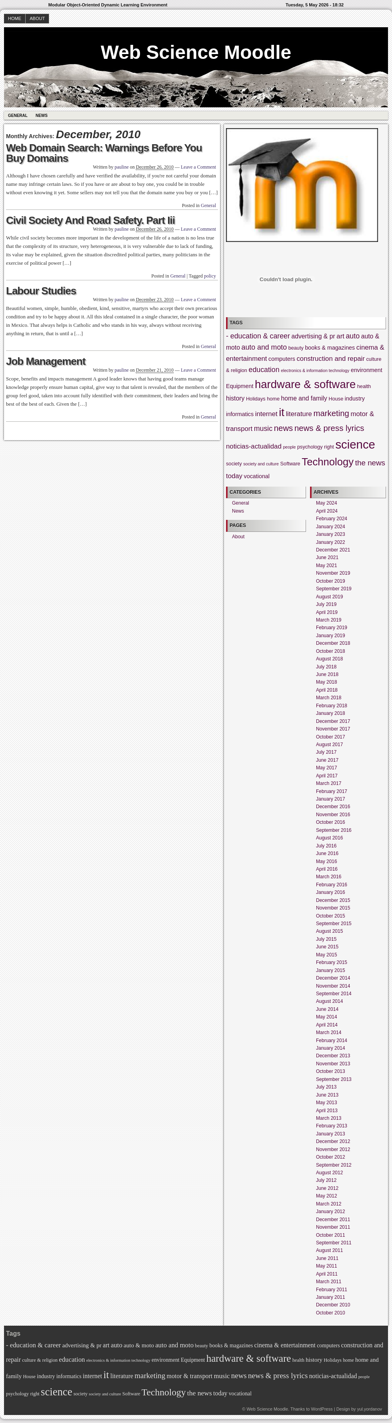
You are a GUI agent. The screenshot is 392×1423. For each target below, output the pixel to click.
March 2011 (328, 1281)
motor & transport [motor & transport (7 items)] (190, 1376)
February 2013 (331, 1126)
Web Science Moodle (196, 52)
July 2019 (326, 604)
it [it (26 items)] (281, 412)
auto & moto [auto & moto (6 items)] (139, 1345)
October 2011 (330, 1235)
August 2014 (329, 1001)
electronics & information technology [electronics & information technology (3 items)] (315, 370)
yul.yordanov (369, 1409)
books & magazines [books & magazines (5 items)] (330, 347)
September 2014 (334, 993)
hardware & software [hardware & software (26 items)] (305, 384)
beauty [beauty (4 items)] (296, 348)
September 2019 (334, 589)
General (18, 115)
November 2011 (333, 1227)
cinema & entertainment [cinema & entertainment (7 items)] (285, 1345)
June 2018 (327, 674)
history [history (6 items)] (235, 398)
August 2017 (329, 744)
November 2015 (333, 908)
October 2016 (330, 822)
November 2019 (333, 573)
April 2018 (327, 690)
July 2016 (326, 846)
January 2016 (330, 892)
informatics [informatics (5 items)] (240, 414)
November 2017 (333, 729)
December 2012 (333, 1141)
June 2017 (327, 760)
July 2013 (326, 1087)
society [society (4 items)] (234, 464)
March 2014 (328, 1032)
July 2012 (326, 1180)
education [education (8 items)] (264, 370)
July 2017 (326, 752)
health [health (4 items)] (364, 386)
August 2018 (329, 659)
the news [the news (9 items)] (370, 463)
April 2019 (327, 612)
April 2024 (327, 511)
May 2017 (326, 768)
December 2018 (333, 643)
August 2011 (329, 1250)
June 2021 (327, 557)
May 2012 (326, 1196)
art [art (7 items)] (340, 336)
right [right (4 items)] (329, 447)
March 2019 (328, 620)
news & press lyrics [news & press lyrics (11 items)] (329, 428)
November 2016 (333, 814)
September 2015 (334, 923)
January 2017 (330, 799)
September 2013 (334, 1079)
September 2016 (334, 830)
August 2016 (329, 838)
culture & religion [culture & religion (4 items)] (40, 1360)
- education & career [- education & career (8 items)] (258, 336)
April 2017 (327, 776)
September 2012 (334, 1165)
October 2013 (330, 1071)
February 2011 (331, 1289)
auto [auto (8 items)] (353, 336)
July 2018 (326, 667)
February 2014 (331, 1040)
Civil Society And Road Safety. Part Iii (90, 220)
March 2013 (328, 1118)
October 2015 (330, 916)
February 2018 (331, 705)
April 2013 (327, 1110)
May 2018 (326, 682)
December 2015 (333, 900)
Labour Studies (41, 291)
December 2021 (333, 550)
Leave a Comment (198, 167)
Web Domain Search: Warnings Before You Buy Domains (104, 153)
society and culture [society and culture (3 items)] (261, 463)
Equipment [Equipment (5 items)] (239, 386)
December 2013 (333, 1056)
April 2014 (327, 1025)
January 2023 (330, 534)
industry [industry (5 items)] (355, 398)
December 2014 (333, 978)
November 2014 (333, 986)
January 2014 (330, 1048)
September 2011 (334, 1243)
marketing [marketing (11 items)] (331, 413)
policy (210, 276)
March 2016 (328, 877)
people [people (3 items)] (289, 447)
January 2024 (330, 526)
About (37, 18)
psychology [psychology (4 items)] (309, 447)
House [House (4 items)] (336, 399)
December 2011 (333, 1219)
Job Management (45, 361)
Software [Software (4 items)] (290, 464)
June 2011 (327, 1258)
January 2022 (330, 542)
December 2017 (333, 721)
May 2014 (326, 1017)
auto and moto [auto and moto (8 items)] (264, 347)
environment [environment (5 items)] (366, 370)
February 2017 (331, 791)
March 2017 (328, 783)
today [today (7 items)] (234, 476)
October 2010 (330, 1313)
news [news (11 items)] (283, 428)
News (42, 115)
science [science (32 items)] (355, 444)
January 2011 (330, 1297)
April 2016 (327, 869)
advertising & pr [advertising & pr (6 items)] (313, 336)
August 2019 (329, 597)
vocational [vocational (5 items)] (257, 476)
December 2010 (333, 1305)
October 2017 (330, 737)
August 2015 (329, 931)
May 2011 (326, 1266)
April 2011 (327, 1274)
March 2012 (328, 1204)
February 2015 (331, 962)
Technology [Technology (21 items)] (328, 461)
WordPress (321, 1409)
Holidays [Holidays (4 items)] (256, 399)
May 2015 (326, 955)
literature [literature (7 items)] (299, 414)
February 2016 (331, 885)
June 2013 (327, 1095)
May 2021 (326, 565)
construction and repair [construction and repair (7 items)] (330, 358)
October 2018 (330, 651)
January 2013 (330, 1134)
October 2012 (330, 1157)
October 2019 (330, 581)
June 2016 (327, 853)
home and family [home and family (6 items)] (304, 398)
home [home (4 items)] (273, 399)
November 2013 (333, 1064)
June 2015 (327, 947)
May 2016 (326, 861)
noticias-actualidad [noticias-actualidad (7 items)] (254, 446)
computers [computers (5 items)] (281, 359)
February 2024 (331, 518)
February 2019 (331, 627)
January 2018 (330, 713)
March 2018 (328, 697)
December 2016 (333, 806)
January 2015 (330, 970)
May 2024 (326, 503)
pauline (121, 167)
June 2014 (327, 1009)
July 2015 (326, 939)
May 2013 (326, 1102)
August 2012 (329, 1172)
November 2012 (333, 1149)
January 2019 (330, 635)
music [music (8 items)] (263, 429)
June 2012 (327, 1188)
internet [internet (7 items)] (266, 414)
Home (14, 18)
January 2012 (330, 1211)
